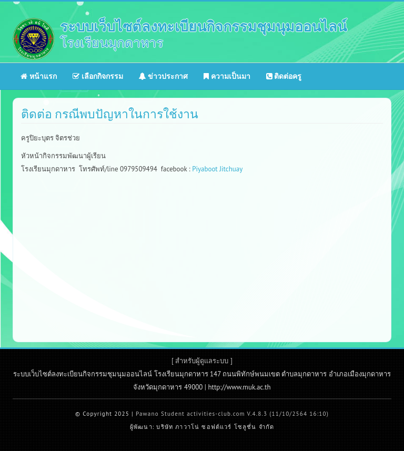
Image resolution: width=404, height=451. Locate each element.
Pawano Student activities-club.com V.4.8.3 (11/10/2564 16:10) (232, 413)
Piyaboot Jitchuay (217, 169)
